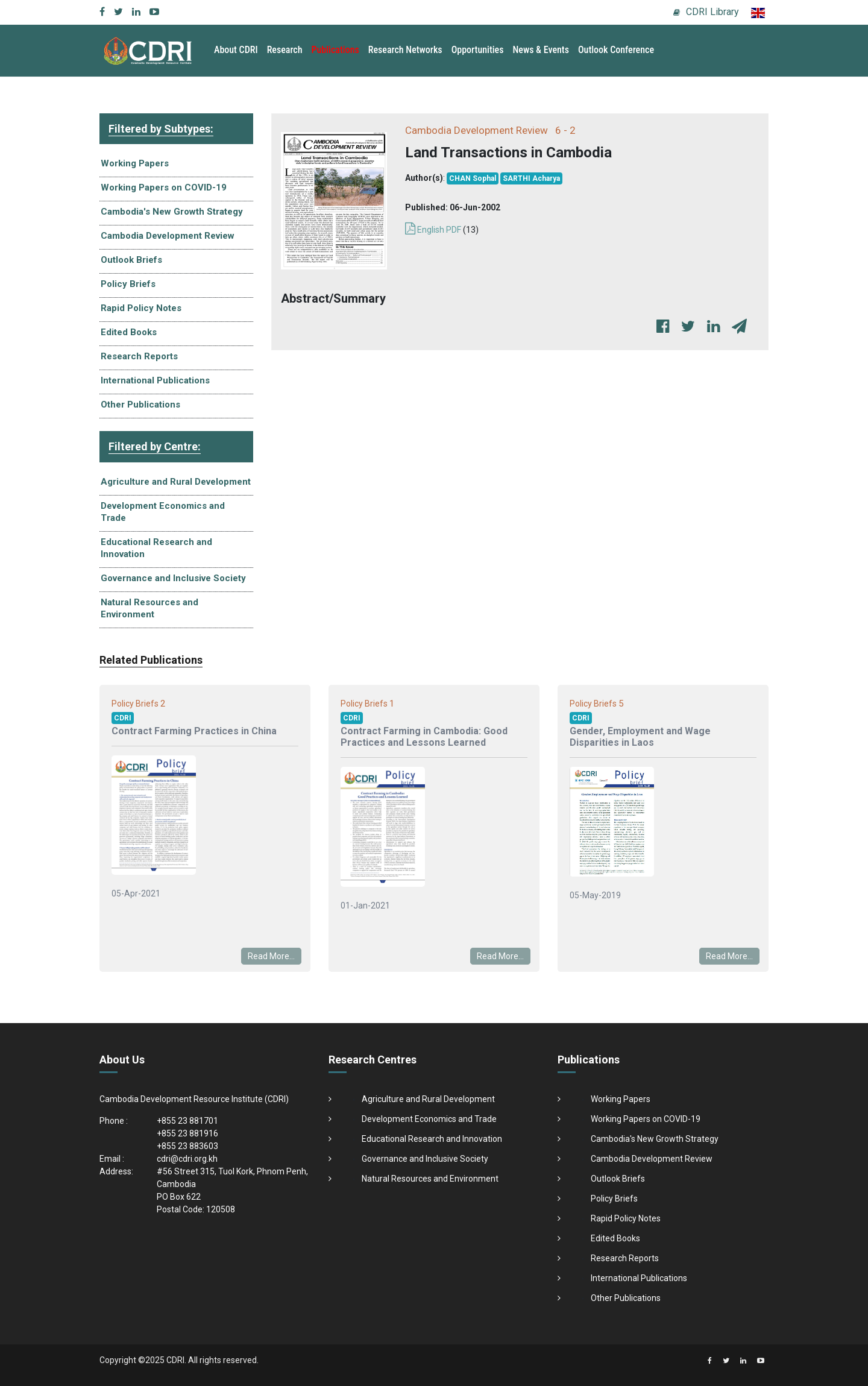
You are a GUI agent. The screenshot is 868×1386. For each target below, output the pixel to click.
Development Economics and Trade (163, 511)
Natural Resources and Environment (149, 608)
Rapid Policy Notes (141, 308)
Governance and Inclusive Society (173, 578)
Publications (335, 49)
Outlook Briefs (131, 259)
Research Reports (139, 356)
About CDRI (236, 49)
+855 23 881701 (187, 1121)
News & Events (540, 49)
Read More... (271, 956)
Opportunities (477, 49)
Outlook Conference (616, 49)
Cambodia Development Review (167, 235)
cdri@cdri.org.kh (187, 1159)
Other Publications (140, 404)
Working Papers (135, 163)
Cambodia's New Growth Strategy (172, 211)
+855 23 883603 (187, 1146)
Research (285, 49)
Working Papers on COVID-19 (164, 187)
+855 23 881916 (187, 1133)
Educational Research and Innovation (156, 548)
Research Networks (405, 49)
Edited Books (129, 332)
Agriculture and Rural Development (176, 481)
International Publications (155, 380)
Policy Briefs (128, 284)
